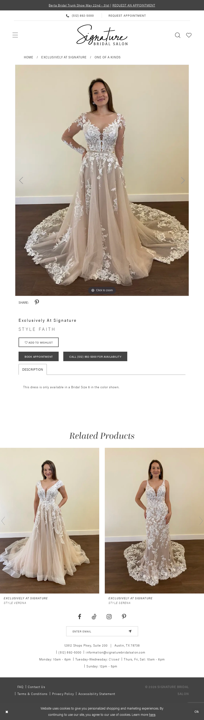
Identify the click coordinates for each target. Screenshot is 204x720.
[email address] (102, 631)
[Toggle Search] (177, 35)
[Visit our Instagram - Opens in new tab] (109, 616)
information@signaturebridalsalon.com (115, 652)
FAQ (20, 686)
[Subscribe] (130, 631)
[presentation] (49, 521)
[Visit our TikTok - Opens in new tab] (94, 616)
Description (32, 369)
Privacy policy (63, 693)
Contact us (36, 686)
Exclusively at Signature (64, 57)
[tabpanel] (102, 180)
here (152, 714)
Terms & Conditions (32, 693)
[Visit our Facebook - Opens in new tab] (79, 616)
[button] (188, 35)
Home (28, 57)
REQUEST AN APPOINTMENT (133, 5)
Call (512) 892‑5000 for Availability (95, 356)
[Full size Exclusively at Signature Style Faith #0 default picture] (102, 180)
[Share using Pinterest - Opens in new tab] (37, 302)
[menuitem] (15, 34)
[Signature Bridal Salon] (102, 35)
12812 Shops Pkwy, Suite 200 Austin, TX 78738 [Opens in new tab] (102, 645)
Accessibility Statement (96, 693)
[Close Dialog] (7, 711)
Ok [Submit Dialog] (196, 711)
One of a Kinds (108, 57)
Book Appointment (39, 356)
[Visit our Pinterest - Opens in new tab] (124, 616)
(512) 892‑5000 (69, 652)
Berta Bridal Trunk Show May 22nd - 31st (79, 5)
